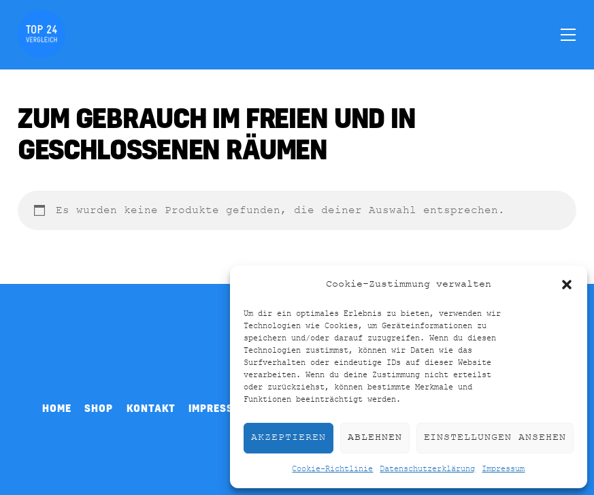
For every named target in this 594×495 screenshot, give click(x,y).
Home (56, 408)
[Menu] (568, 34)
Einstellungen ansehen (495, 437)
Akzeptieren (288, 437)
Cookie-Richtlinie (332, 469)
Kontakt (151, 408)
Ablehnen (375, 437)
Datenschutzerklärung (427, 469)
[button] (567, 284)
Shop (98, 408)
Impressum (503, 469)
